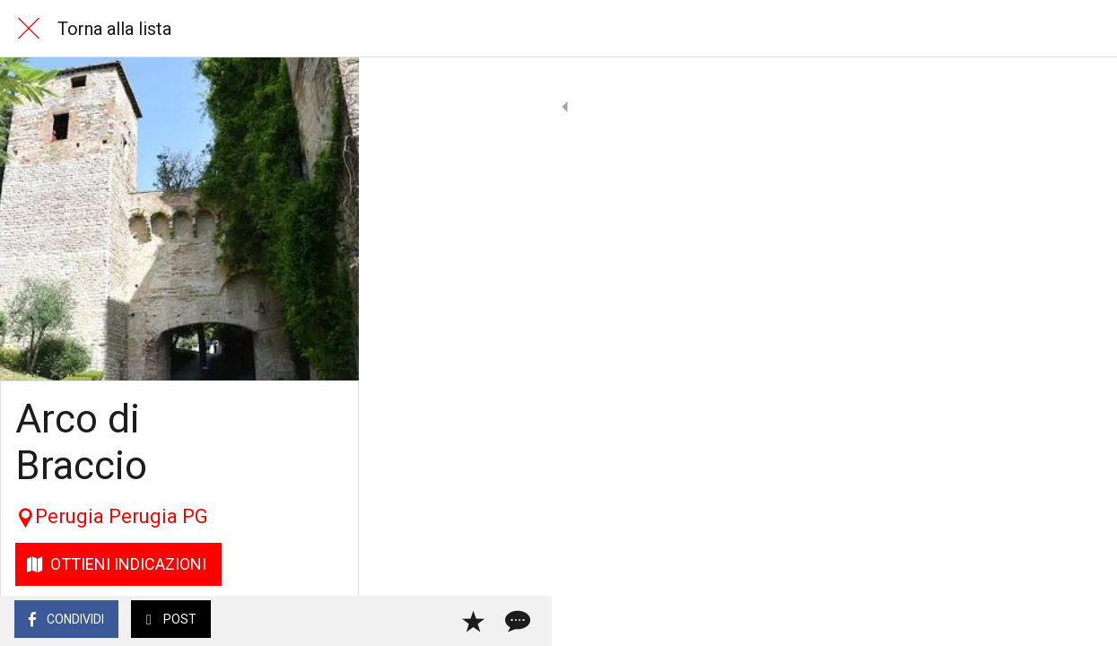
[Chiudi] (28, 28)
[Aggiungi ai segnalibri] (1038, 620)
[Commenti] (1081, 620)
